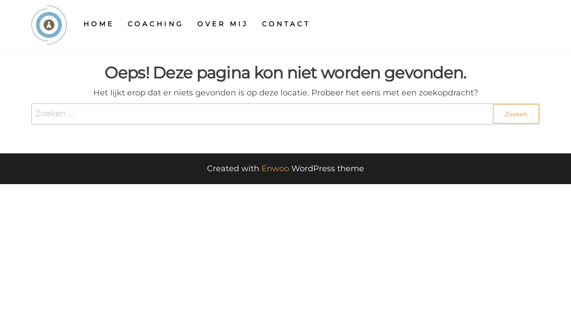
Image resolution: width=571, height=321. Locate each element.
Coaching (156, 24)
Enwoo (275, 168)
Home (98, 24)
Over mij (222, 24)
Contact (286, 24)
